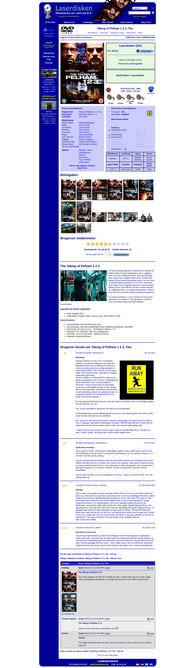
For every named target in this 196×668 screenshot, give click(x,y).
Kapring (82, 155)
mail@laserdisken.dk (99, 664)
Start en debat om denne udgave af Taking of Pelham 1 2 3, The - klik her (92, 651)
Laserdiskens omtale (117, 33)
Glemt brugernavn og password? (49, 46)
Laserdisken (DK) (130, 45)
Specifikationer (93, 33)
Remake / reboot (85, 150)
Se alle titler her (68, 614)
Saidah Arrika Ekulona (88, 142)
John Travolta (84, 125)
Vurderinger (104, 33)
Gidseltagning (84, 153)
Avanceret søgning (141, 16)
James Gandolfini (86, 135)
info (152, 8)
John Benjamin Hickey (88, 144)
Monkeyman (90, 443)
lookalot (88, 353)
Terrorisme (83, 157)
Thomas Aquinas (92, 485)
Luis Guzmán (84, 127)
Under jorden (84, 162)
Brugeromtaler (131, 33)
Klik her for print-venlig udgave (107, 655)
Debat (140, 33)
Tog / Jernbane (85, 160)
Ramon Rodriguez (86, 139)
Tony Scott (83, 117)
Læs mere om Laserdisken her (69, 16)
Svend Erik (89, 528)
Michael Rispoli (85, 137)
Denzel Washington (87, 123)
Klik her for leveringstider (130, 64)
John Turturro (84, 132)
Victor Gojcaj (84, 130)
